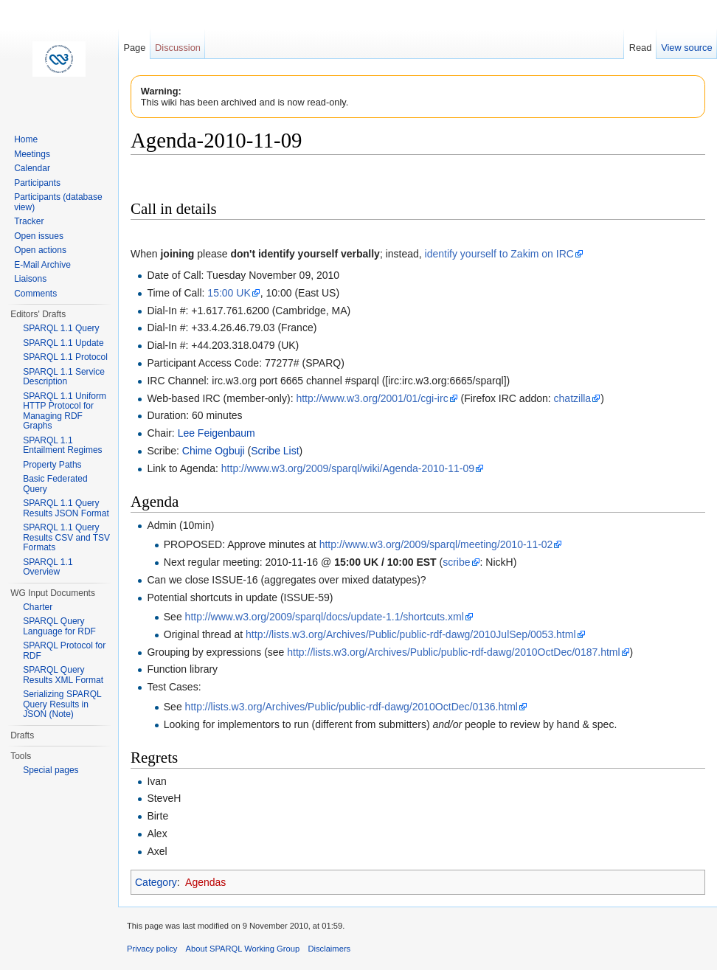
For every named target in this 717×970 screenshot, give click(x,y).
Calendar (32, 168)
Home (26, 139)
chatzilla (573, 398)
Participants (37, 183)
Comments (35, 293)
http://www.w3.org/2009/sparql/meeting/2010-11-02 (436, 544)
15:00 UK (228, 293)
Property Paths (52, 465)
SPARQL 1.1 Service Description (64, 377)
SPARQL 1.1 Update (63, 343)
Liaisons (30, 279)
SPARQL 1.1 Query (61, 328)
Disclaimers (329, 948)
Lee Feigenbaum (216, 433)
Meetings (32, 154)
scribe (456, 562)
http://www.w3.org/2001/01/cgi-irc (372, 398)
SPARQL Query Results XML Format (63, 675)
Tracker (29, 221)
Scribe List (275, 451)
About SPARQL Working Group (243, 948)
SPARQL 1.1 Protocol (65, 357)
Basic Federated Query (55, 484)
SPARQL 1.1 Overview (47, 567)
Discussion (178, 47)
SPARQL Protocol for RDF (64, 650)
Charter (37, 607)
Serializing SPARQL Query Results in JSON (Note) (62, 704)
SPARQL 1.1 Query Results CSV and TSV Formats (66, 537)
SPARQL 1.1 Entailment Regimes (62, 445)
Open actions (40, 250)
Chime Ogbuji (213, 451)
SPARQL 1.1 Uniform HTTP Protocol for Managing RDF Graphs (64, 411)
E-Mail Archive (42, 265)
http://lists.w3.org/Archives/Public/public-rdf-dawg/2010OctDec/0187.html (453, 652)
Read (640, 47)
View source (686, 47)
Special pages (50, 770)
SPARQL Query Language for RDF (59, 626)
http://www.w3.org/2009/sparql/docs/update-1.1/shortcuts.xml (324, 617)
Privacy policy (152, 948)
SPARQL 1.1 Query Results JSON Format (66, 508)
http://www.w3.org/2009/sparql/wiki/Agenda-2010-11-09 (347, 468)
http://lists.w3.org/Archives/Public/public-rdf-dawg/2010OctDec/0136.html (351, 707)
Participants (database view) (58, 202)
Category (156, 882)
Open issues (38, 236)
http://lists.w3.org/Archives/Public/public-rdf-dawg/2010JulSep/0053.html (410, 634)
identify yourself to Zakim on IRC (499, 254)
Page (134, 47)
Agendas (205, 882)
